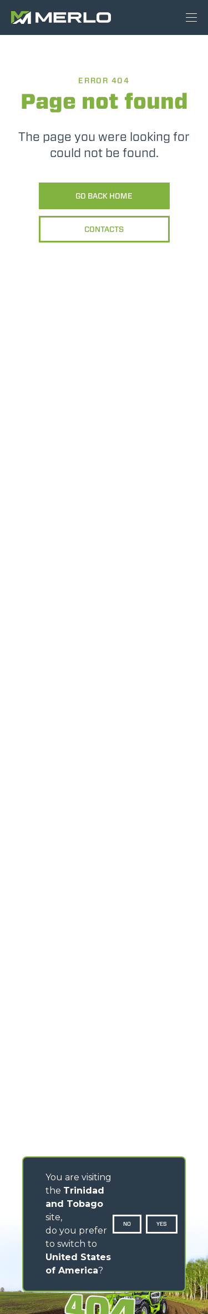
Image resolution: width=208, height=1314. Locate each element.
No (127, 1223)
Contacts (104, 229)
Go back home (104, 196)
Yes (161, 1223)
